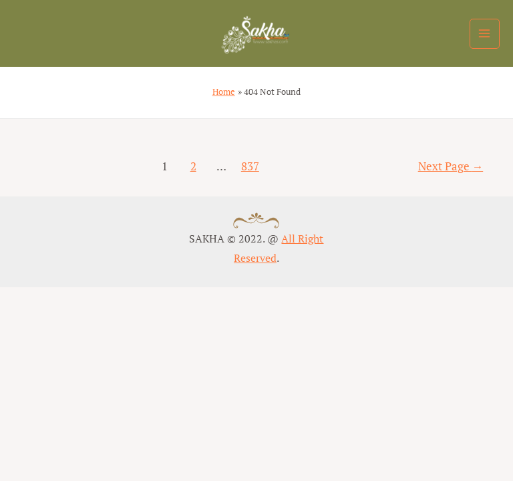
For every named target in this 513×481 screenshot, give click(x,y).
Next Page (451, 166)
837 (250, 166)
